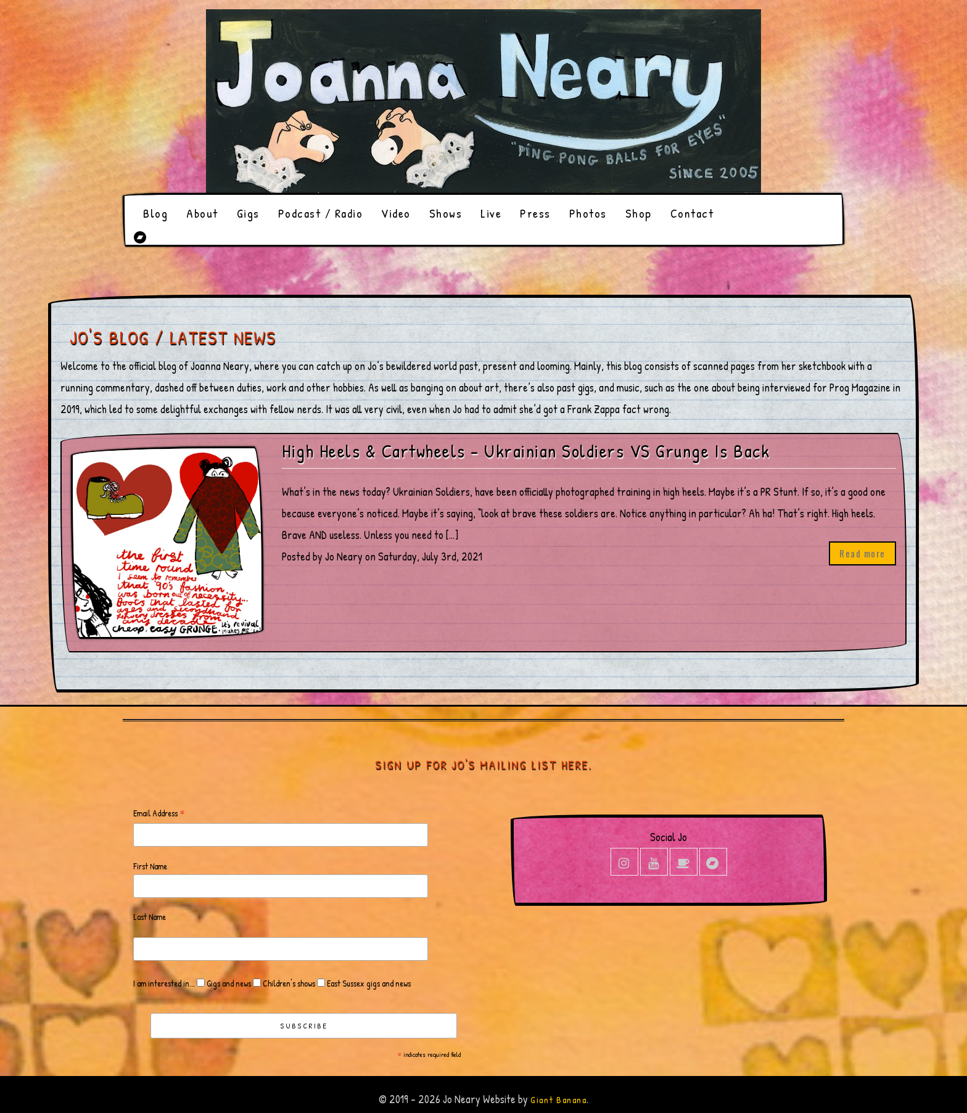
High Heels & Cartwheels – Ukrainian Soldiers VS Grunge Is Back (526, 451)
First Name (150, 866)
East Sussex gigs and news (368, 983)
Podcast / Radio (320, 213)
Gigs (248, 213)
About (202, 213)
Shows (446, 213)
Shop (638, 213)
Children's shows (288, 983)
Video (396, 213)
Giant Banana (558, 1099)
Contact (692, 213)
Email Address (159, 813)
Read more (862, 553)
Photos (588, 213)
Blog (155, 213)
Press (535, 213)
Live (490, 213)
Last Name (149, 916)
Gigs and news (228, 983)
